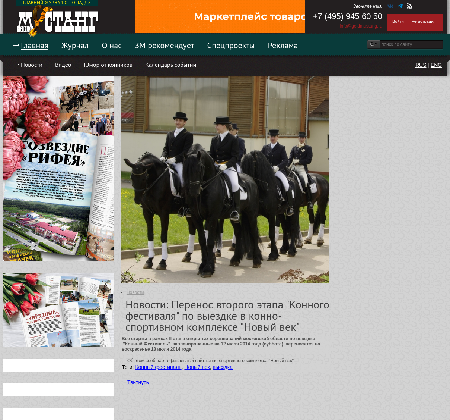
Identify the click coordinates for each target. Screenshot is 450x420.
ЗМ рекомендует (164, 45)
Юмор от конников (108, 64)
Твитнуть (138, 382)
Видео (63, 64)
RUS (421, 65)
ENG (436, 65)
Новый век (197, 367)
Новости (31, 64)
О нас (112, 45)
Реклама (283, 45)
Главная (34, 45)
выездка (223, 367)
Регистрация (423, 21)
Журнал (75, 45)
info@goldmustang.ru (361, 26)
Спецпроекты (231, 45)
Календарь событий (170, 64)
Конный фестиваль (158, 367)
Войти (398, 21)
